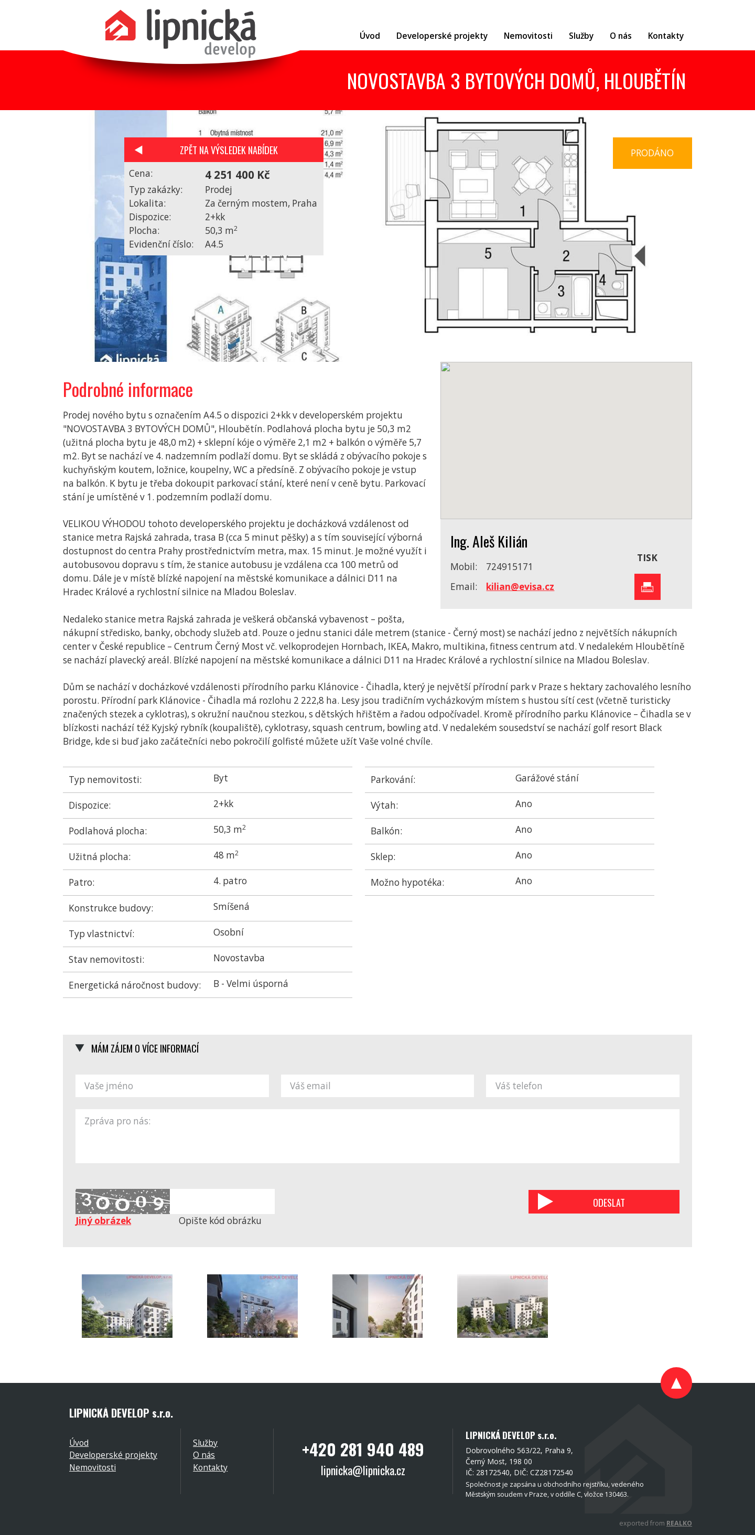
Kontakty (210, 1467)
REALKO (679, 1523)
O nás (204, 1455)
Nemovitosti (92, 1467)
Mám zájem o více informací (145, 1048)
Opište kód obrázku (220, 1221)
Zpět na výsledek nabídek (229, 150)
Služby (205, 1442)
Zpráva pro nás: (378, 1136)
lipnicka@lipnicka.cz (363, 1470)
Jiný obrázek (103, 1221)
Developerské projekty (113, 1455)
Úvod (79, 1442)
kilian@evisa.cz (520, 587)
